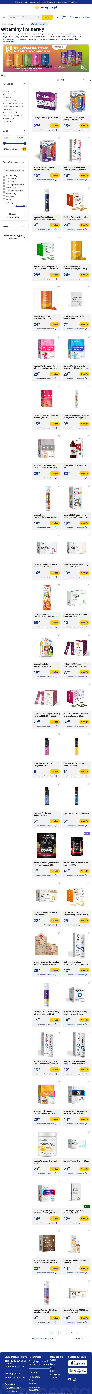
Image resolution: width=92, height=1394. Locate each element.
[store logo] (46, 7)
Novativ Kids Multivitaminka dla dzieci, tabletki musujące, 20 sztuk (77, 417)
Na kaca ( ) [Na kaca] (7, 97)
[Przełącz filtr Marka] (14, 226)
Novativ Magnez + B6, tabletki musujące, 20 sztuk (46, 1311)
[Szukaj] (38, 17)
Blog (52, 1364)
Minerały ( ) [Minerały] (8, 94)
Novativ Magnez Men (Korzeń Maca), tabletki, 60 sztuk (76, 1112)
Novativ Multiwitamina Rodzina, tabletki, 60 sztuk (44, 1112)
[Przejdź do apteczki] (75, 17)
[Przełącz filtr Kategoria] (14, 85)
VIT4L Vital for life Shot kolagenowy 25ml (43, 764)
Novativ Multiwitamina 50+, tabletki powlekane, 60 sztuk (45, 466)
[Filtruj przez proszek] (9, 187)
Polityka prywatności (39, 1361)
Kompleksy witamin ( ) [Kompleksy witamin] (13, 103)
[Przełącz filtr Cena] (14, 132)
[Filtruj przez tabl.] (8, 202)
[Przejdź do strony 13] (66, 1333)
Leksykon (55, 1374)
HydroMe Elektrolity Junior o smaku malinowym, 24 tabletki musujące (46, 1062)
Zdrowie (22, 24)
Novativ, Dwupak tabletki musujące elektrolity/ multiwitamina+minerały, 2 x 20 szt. (46, 168)
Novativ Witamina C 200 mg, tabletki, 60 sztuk (75, 317)
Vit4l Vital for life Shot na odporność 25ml (74, 764)
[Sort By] (71, 80)
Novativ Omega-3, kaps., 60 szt (76, 1161)
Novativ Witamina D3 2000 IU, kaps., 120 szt (46, 913)
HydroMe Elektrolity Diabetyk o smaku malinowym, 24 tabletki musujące (76, 963)
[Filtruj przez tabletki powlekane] (14, 184)
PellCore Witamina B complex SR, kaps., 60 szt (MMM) (76, 218)
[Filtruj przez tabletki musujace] (13, 190)
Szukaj (47, 17)
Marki (53, 1370)
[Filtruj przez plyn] (8, 181)
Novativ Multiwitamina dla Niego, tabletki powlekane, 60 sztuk (76, 367)
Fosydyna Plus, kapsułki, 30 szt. (46, 117)
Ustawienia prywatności (35, 1388)
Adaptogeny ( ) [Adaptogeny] (9, 91)
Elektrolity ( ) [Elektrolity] (8, 109)
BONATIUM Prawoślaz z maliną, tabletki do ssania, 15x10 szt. (46, 963)
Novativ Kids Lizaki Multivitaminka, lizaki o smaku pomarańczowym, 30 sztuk (46, 615)
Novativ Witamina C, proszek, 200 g (46, 1162)
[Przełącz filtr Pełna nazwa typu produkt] (14, 237)
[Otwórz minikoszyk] (86, 17)
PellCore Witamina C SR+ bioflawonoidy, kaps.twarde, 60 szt (76, 913)
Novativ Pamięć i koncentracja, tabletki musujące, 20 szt (46, 1013)
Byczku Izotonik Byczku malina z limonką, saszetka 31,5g (46, 864)
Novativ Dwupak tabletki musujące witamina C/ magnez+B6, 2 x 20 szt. (74, 118)
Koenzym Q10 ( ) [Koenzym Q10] (10, 112)
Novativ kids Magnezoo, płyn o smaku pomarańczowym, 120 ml (76, 516)
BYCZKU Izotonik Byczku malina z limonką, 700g (76, 864)
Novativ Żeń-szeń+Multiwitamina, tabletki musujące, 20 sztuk (46, 516)
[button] (55, 130)
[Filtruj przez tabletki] (9, 178)
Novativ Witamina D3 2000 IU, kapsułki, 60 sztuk (76, 1311)
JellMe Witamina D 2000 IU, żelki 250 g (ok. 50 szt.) (45, 317)
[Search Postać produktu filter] (14, 170)
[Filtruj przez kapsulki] (9, 193)
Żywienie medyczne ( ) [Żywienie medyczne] (13, 106)
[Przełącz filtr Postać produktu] (14, 163)
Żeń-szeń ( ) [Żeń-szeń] (8, 121)
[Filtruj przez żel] (7, 199)
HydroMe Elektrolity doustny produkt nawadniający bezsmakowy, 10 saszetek (75, 1013)
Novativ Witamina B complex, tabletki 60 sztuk (76, 615)
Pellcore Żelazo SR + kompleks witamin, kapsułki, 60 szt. (76, 715)
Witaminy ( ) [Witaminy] (9, 100)
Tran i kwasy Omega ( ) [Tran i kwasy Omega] (13, 115)
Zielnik (53, 1377)
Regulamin (34, 1376)
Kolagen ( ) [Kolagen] (8, 118)
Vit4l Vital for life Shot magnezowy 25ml (42, 814)
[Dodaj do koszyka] (55, 125)
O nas (32, 1380)
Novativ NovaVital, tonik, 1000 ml (76, 466)
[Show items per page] (85, 1338)
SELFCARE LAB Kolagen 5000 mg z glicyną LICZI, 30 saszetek (47, 715)
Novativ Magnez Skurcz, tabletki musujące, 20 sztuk (45, 218)
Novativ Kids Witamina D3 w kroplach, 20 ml (75, 1261)
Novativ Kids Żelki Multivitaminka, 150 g (42, 665)
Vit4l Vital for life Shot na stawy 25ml (76, 814)
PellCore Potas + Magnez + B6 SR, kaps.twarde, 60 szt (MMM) (46, 268)
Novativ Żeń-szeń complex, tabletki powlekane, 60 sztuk (45, 1261)
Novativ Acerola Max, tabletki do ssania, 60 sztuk (46, 417)
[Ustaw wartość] (24, 149)
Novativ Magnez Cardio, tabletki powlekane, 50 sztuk (45, 1212)
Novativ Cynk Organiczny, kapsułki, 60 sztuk (74, 1212)
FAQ (52, 1367)
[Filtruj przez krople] (8, 196)
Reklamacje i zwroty (39, 1364)
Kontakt (33, 1383)
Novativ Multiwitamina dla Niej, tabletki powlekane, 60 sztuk (46, 367)
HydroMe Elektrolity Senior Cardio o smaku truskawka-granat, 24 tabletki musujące (75, 168)
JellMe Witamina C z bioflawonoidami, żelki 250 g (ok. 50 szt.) (75, 268)
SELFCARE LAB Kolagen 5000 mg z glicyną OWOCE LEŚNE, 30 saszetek (77, 665)
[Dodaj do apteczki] (58, 88)
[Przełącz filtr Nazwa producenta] (14, 216)
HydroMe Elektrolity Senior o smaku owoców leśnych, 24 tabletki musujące (75, 1062)
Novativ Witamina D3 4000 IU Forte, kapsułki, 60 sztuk (46, 566)
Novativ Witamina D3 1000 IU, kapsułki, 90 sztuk (76, 566)
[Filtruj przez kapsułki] (10, 175)
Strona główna (7, 24)
